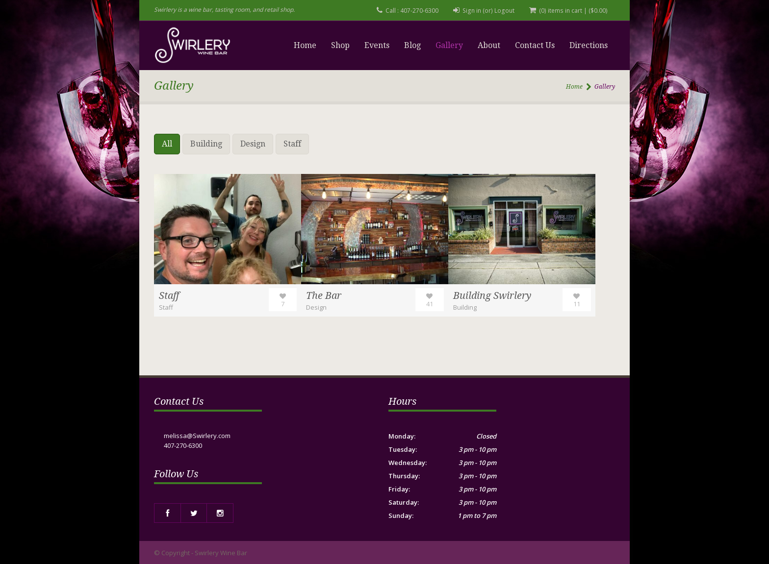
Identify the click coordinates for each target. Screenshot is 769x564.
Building (206, 143)
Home (305, 45)
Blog (412, 45)
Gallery (449, 45)
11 (576, 303)
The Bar (324, 295)
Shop (340, 45)
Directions (588, 45)
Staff (292, 143)
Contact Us (535, 45)
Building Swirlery (492, 295)
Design (252, 143)
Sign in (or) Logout (491, 10)
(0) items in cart (561, 10)
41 (429, 303)
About (489, 45)
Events (376, 45)
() (598, 10)
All (167, 143)
